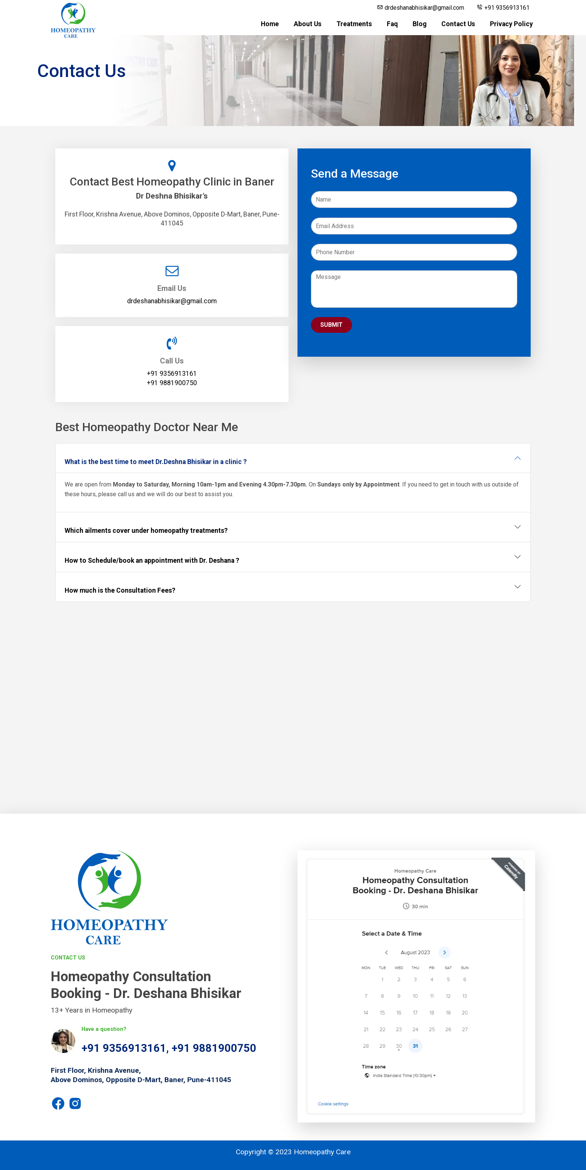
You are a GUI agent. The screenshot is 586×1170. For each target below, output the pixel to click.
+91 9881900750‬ (172, 383)
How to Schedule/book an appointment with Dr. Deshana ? (152, 560)
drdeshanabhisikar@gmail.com (420, 7)
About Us (307, 24)
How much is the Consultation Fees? (120, 590)
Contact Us (458, 24)
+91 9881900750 (214, 1048)
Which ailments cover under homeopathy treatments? (146, 530)
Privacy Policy (511, 24)
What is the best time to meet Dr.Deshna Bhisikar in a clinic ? (156, 462)
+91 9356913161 (503, 7)
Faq (392, 24)
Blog (419, 24)
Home (270, 24)
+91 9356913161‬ (172, 373)
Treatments (354, 24)
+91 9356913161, (126, 1048)
